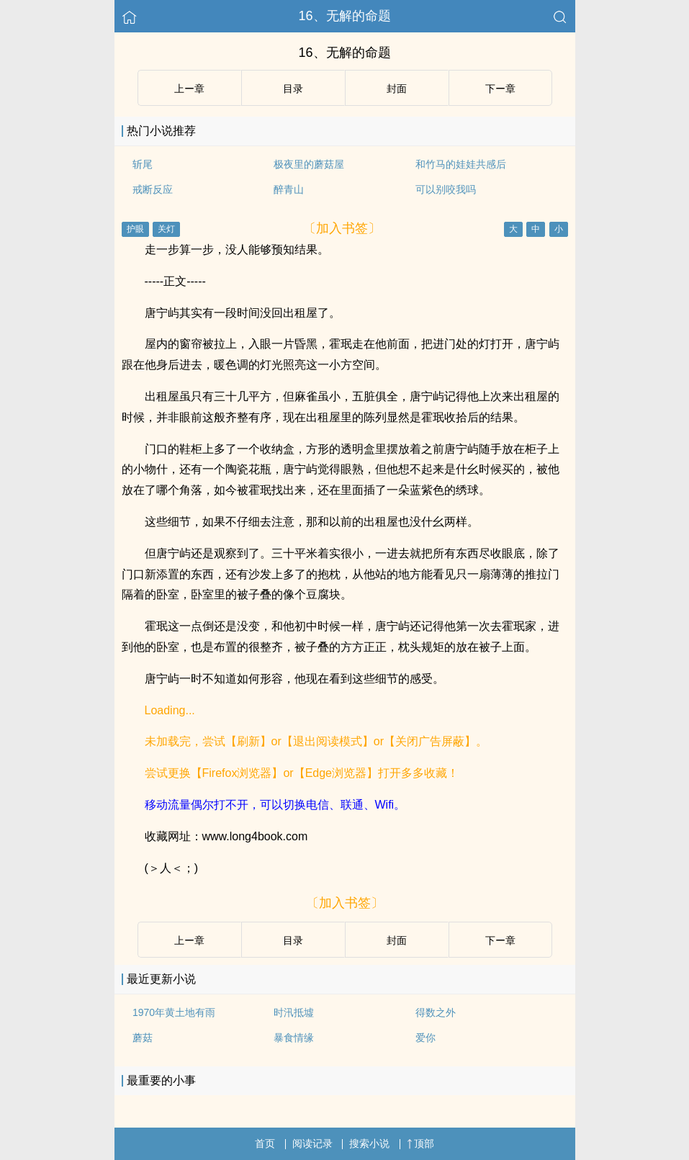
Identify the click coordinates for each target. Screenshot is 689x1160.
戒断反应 (152, 189)
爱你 (425, 1037)
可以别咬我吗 (445, 189)
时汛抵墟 (294, 1012)
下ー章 (500, 88)
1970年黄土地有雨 (173, 1012)
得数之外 (435, 1012)
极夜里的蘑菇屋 (309, 164)
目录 (293, 88)
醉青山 (289, 189)
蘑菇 (142, 1037)
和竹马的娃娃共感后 (460, 164)
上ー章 (189, 88)
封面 (397, 88)
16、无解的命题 (344, 16)
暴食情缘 (294, 1037)
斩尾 (142, 164)
